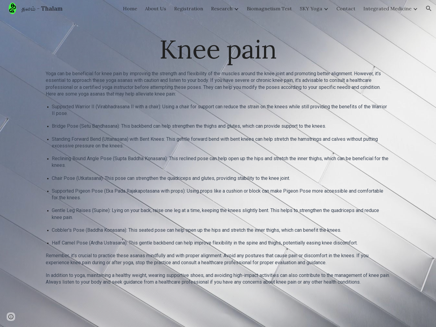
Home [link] (130, 8)
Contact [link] (345, 8)
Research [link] (222, 8)
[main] (218, 49)
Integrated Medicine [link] (387, 8)
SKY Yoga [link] (311, 8)
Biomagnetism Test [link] (269, 8)
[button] (428, 8)
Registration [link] (188, 8)
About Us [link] (155, 8)
